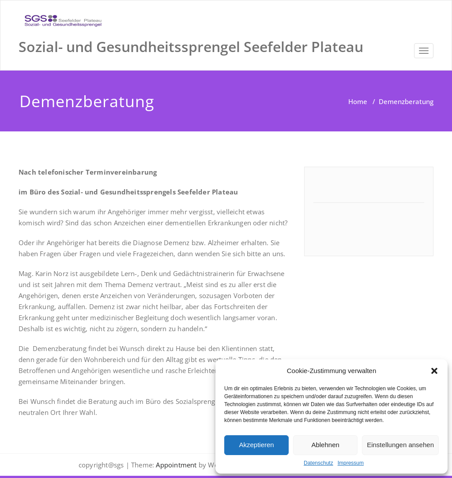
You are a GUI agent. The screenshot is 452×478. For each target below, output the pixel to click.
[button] (434, 370)
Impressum (351, 463)
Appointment (175, 464)
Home (357, 101)
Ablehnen (325, 444)
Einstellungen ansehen (400, 444)
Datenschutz (318, 463)
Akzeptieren (256, 444)
